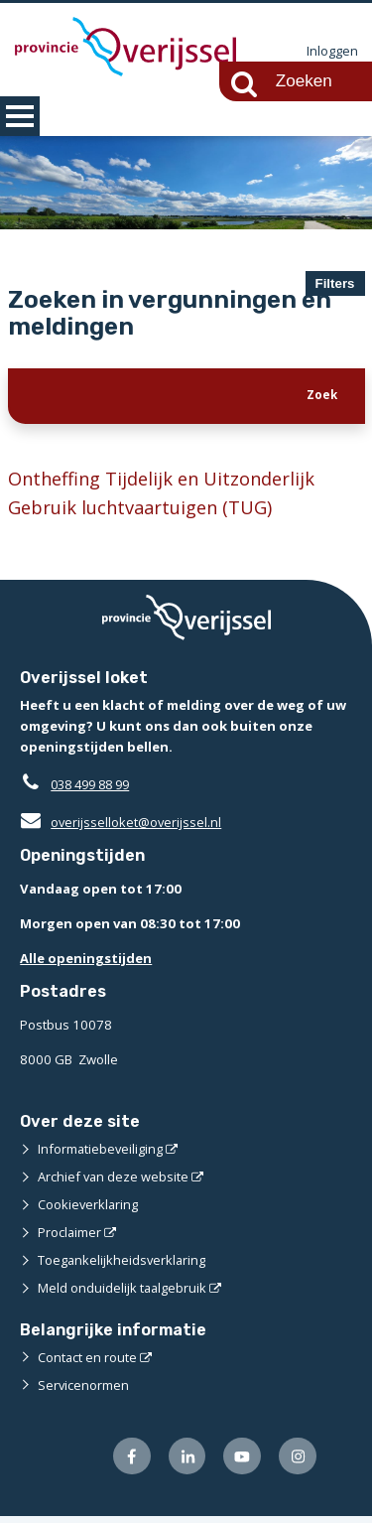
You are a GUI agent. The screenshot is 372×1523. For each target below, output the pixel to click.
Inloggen (332, 52)
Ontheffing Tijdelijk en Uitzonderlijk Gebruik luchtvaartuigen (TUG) (166, 498)
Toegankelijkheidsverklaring (123, 1266)
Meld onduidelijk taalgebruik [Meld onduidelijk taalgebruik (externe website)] (123, 1294)
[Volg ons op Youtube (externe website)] (241, 1463)
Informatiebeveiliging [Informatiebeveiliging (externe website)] (101, 1155)
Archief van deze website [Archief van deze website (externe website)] (114, 1182)
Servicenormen (84, 1391)
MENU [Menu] (20, 116)
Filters (335, 283)
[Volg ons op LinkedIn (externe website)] (185, 1463)
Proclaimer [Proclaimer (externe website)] (70, 1238)
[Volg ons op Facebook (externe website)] (129, 1463)
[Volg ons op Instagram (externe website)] (297, 1463)
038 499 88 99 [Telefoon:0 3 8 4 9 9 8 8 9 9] (95, 790)
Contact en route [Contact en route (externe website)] (88, 1363)
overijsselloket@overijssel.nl (121, 828)
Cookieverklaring (89, 1210)
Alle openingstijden (86, 964)
